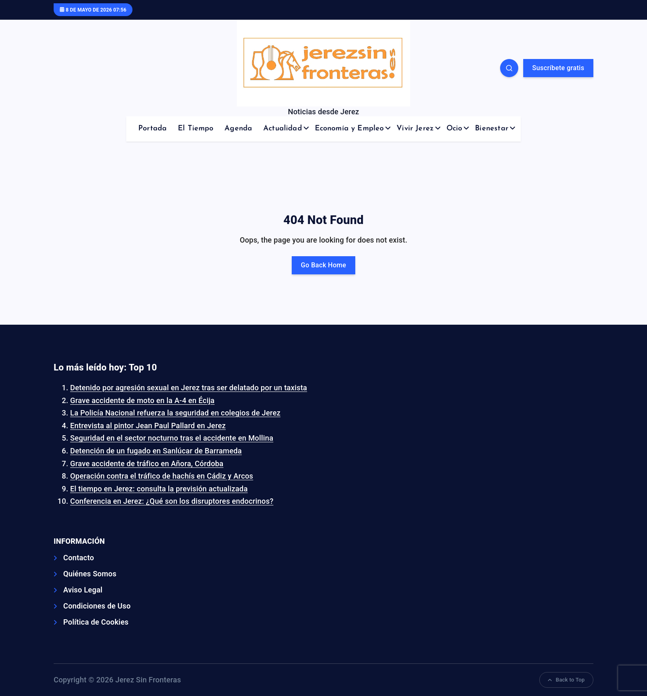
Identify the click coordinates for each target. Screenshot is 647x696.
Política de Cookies (95, 622)
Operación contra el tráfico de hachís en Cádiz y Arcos (161, 476)
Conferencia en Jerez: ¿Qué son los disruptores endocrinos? (172, 501)
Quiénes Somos (89, 573)
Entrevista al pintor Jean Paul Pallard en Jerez (148, 425)
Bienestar (491, 128)
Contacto (78, 557)
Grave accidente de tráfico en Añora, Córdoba (146, 463)
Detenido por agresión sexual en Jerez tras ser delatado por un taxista (188, 387)
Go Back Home (323, 265)
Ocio (454, 128)
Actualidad (282, 128)
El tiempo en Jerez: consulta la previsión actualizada (159, 488)
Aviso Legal (82, 589)
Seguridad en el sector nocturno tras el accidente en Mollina (171, 438)
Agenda (238, 128)
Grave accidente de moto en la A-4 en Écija (142, 400)
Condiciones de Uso (96, 606)
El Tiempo (196, 128)
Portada (152, 128)
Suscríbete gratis (558, 68)
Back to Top (566, 680)
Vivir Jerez (415, 128)
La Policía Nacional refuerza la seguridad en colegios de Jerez (175, 412)
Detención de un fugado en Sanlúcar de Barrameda (156, 450)
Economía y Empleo (349, 128)
